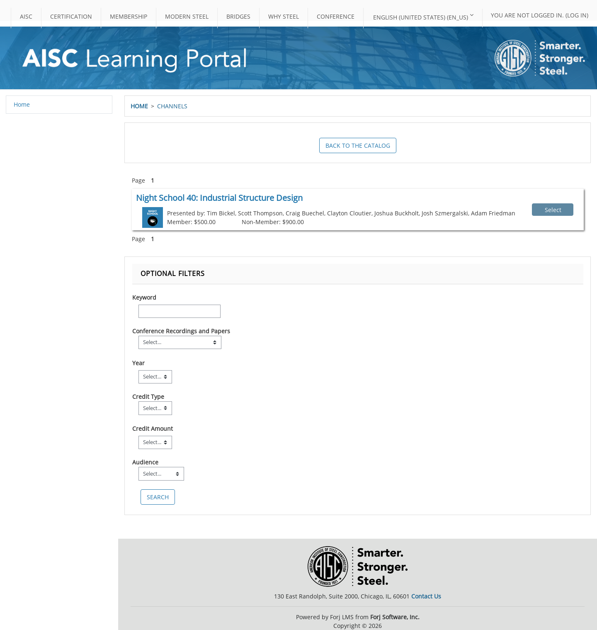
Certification (71, 16)
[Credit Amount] (155, 442)
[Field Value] (179, 342)
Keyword (144, 297)
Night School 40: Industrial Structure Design (219, 197)
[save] (158, 497)
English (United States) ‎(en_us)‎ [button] (420, 17)
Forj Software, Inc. (395, 617)
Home (139, 106)
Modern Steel (187, 16)
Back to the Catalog (357, 145)
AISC (26, 16)
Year (138, 363)
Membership (128, 16)
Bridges (238, 16)
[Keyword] (179, 311)
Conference (335, 16)
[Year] (155, 376)
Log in (577, 15)
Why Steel (283, 16)
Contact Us (426, 596)
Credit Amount (152, 428)
